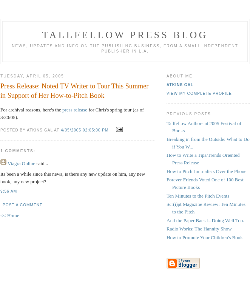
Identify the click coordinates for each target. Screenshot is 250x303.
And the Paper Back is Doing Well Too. (205, 220)
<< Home (9, 215)
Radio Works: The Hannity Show (199, 229)
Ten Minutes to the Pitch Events (198, 196)
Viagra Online (21, 163)
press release (74, 110)
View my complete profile (199, 93)
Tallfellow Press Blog (125, 34)
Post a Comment (22, 205)
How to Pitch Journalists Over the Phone (207, 171)
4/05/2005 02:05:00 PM (85, 130)
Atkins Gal (180, 85)
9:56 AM (8, 191)
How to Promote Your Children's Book (205, 237)
